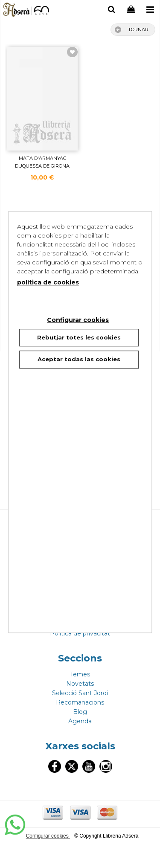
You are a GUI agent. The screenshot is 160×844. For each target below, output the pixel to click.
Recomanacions (80, 702)
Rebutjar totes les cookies (79, 337)
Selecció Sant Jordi (80, 693)
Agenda (80, 721)
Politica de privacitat (80, 633)
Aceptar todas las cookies (79, 359)
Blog (80, 712)
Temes (80, 674)
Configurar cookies (48, 836)
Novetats (80, 683)
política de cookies (48, 282)
